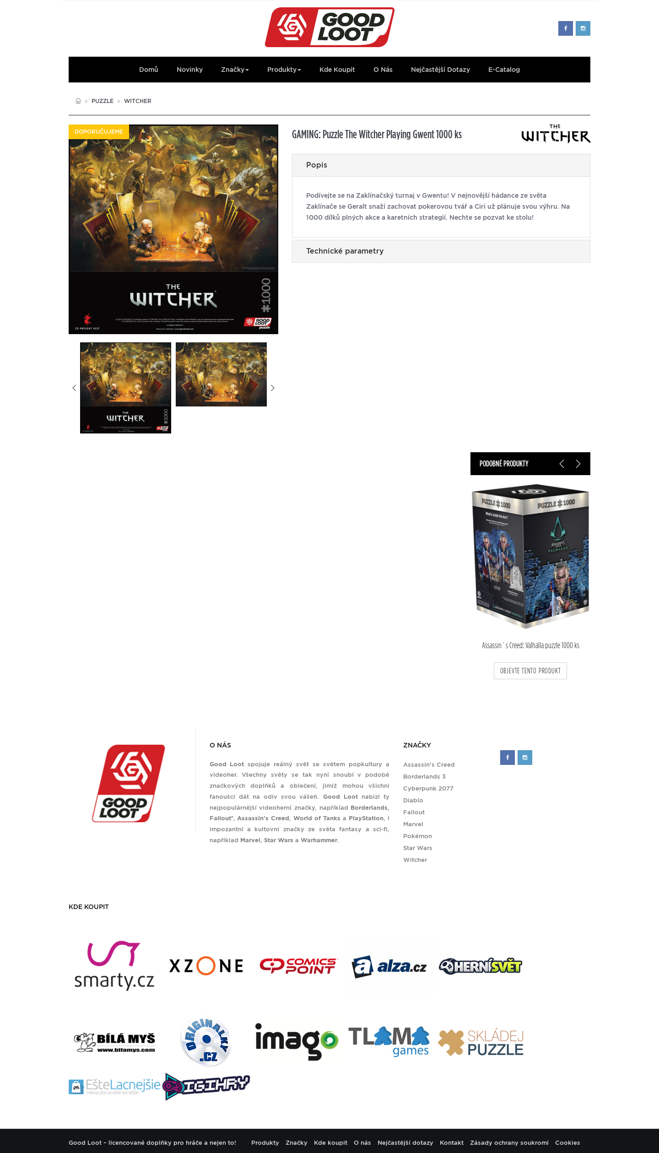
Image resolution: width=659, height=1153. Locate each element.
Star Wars (417, 847)
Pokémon (417, 836)
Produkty (284, 69)
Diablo (413, 800)
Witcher (137, 100)
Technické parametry (345, 251)
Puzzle (102, 100)
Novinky (190, 69)
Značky (235, 69)
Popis (316, 165)
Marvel (413, 824)
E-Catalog (504, 69)
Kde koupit (337, 69)
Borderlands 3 (424, 776)
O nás (383, 69)
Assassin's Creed (429, 764)
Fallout (414, 812)
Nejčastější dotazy (440, 69)
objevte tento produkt (530, 670)
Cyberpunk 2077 (428, 788)
